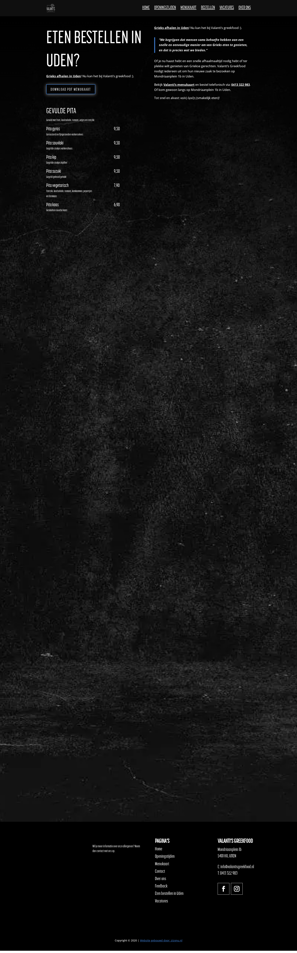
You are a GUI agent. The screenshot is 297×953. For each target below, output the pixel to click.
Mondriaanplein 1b (230, 851)
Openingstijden (165, 9)
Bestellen (208, 9)
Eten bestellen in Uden (169, 895)
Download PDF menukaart (79, 91)
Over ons (244, 9)
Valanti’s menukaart (179, 85)
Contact (160, 873)
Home (146, 9)
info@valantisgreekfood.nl (237, 869)
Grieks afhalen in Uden (63, 76)
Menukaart (188, 9)
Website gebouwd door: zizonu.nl (161, 942)
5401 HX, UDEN (227, 858)
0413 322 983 (240, 85)
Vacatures (227, 9)
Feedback (161, 888)
